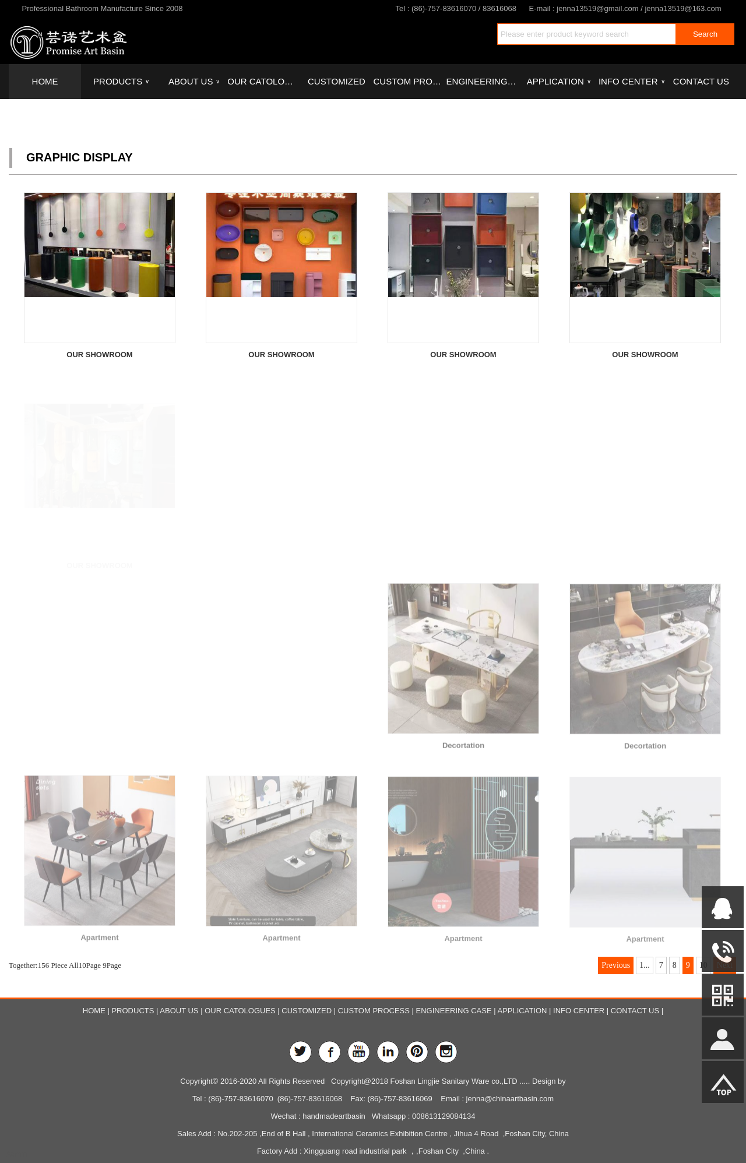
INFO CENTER (631, 81)
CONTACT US (701, 81)
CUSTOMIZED (336, 81)
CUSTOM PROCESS (409, 81)
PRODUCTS (121, 81)
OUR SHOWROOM (99, 354)
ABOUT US (194, 81)
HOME (45, 81)
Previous (615, 965)
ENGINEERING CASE (482, 81)
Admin (16, 1154)
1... (644, 965)
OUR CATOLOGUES (263, 81)
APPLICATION (559, 81)
